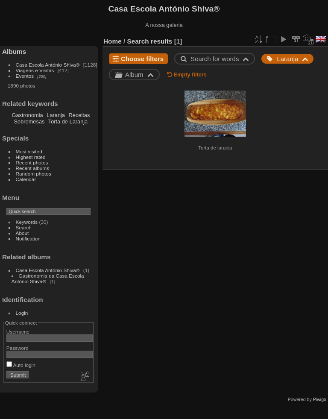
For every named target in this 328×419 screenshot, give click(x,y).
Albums (14, 51)
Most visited (29, 151)
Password (17, 348)
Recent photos (32, 162)
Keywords (27, 222)
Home (112, 41)
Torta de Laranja (68, 121)
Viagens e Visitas (35, 70)
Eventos (25, 76)
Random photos (33, 173)
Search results (150, 41)
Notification (28, 238)
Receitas (79, 115)
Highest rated (31, 157)
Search (24, 227)
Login (22, 313)
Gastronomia (27, 115)
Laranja (56, 115)
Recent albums (32, 168)
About (22, 233)
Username (17, 331)
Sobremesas (29, 121)
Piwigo (319, 399)
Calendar (26, 179)
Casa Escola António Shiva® (48, 64)
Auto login (20, 365)
